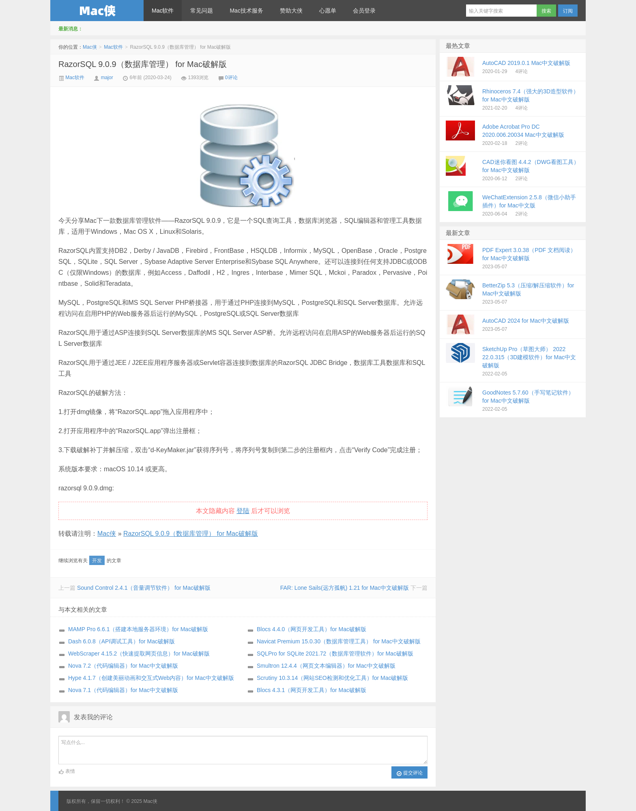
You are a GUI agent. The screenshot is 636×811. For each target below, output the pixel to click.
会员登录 (364, 10)
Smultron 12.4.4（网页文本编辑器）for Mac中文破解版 (326, 665)
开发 (97, 560)
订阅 (568, 11)
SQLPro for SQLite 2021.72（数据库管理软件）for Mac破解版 (335, 653)
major (107, 77)
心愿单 (327, 10)
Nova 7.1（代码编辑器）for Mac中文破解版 (123, 690)
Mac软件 (163, 10)
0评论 (231, 77)
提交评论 (409, 773)
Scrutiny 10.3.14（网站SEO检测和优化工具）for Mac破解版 (332, 678)
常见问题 (201, 10)
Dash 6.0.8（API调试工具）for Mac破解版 (121, 641)
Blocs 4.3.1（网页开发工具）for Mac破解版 (311, 690)
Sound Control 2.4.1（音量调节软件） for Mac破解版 (144, 588)
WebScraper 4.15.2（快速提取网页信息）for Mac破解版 (139, 653)
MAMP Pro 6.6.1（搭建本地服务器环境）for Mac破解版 (138, 629)
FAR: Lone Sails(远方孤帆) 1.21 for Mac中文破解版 (344, 588)
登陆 (242, 510)
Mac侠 (97, 10)
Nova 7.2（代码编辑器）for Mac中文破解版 (123, 665)
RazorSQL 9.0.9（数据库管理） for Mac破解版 (142, 64)
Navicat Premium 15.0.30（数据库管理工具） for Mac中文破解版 (339, 641)
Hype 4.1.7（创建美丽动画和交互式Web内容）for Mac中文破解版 (151, 678)
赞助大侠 (291, 10)
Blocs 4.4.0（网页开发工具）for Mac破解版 (311, 629)
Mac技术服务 (246, 10)
